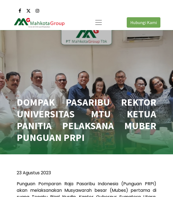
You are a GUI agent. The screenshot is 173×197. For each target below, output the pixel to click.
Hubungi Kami (143, 22)
